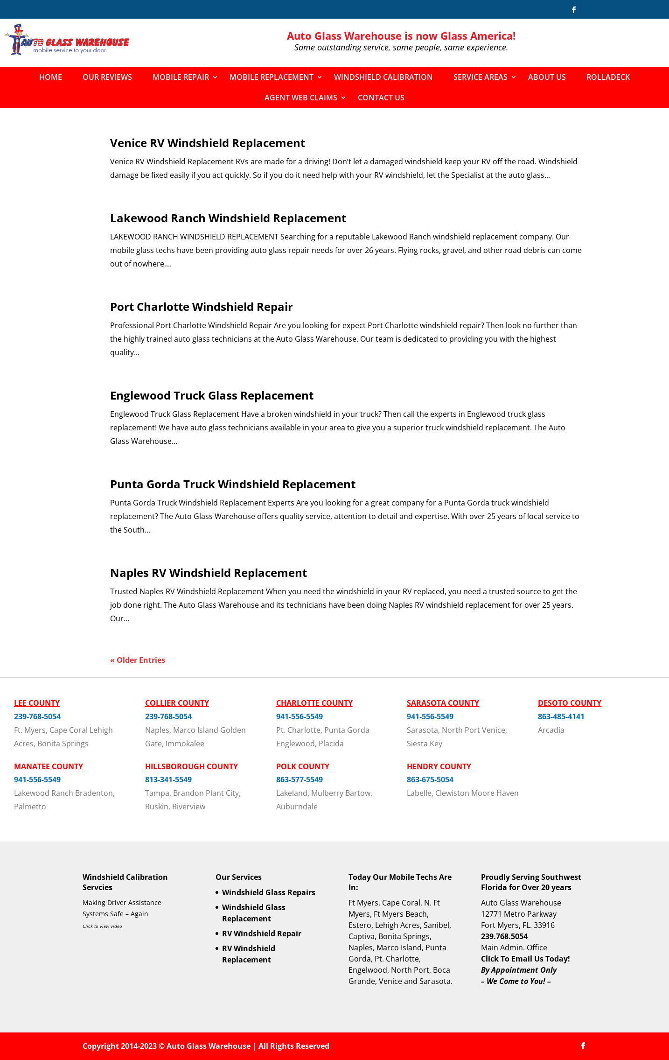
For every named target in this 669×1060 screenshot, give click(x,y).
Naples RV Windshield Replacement (208, 572)
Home (50, 77)
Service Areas (480, 77)
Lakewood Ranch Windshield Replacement (228, 217)
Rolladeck (608, 77)
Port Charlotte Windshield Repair (201, 306)
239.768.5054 (504, 936)
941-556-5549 (299, 716)
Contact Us (381, 97)
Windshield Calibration (383, 77)
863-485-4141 (561, 716)
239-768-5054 (37, 716)
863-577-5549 (299, 779)
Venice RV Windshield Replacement (207, 142)
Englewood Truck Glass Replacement (212, 395)
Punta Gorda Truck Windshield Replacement (232, 483)
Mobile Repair (181, 77)
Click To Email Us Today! (525, 959)
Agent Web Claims (301, 97)
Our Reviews (107, 77)
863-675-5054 (430, 779)
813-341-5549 (168, 779)
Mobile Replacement (272, 77)
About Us (547, 77)
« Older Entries (137, 660)
